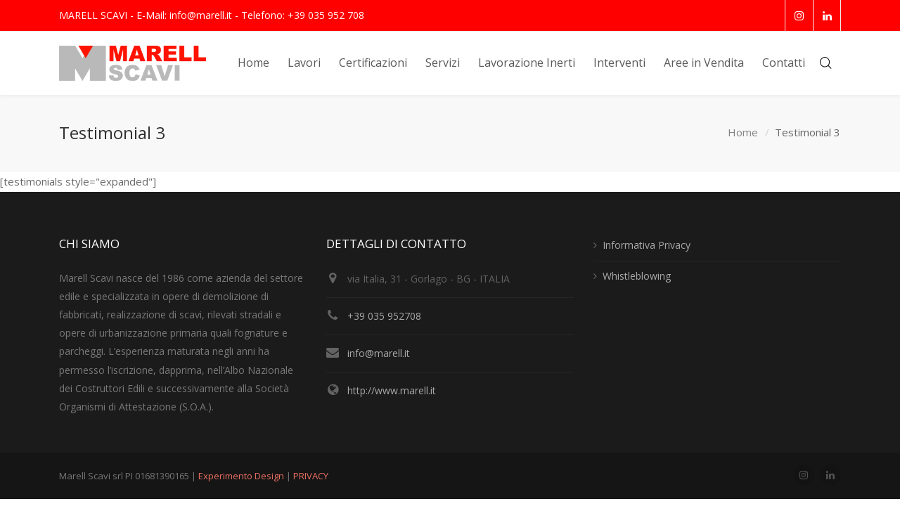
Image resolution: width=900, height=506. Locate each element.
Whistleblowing (637, 276)
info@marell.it (378, 353)
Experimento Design (242, 475)
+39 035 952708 (384, 316)
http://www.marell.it (391, 390)
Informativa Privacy (646, 245)
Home (743, 133)
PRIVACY (310, 475)
